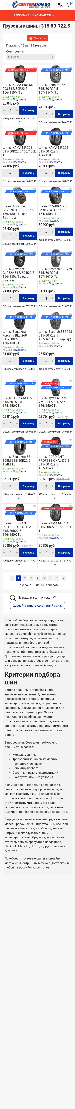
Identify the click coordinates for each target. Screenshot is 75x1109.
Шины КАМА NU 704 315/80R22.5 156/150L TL (55, 527)
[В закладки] (34, 67)
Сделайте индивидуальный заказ (37, 605)
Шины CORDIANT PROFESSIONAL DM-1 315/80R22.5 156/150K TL (18, 529)
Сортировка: (15, 51)
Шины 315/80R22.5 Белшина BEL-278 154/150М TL (53, 210)
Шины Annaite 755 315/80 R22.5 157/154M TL (52, 88)
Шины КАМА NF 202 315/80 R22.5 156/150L (53, 151)
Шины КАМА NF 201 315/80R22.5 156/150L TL (19, 151)
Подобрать (19, 99)
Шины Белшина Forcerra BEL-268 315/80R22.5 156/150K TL (15, 337)
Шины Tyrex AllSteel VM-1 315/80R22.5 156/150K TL (53, 402)
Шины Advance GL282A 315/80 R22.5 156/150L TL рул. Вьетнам (18, 274)
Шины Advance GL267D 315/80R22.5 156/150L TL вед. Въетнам (18, 212)
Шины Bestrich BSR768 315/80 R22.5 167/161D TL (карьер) (55, 335)
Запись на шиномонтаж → (34, 15)
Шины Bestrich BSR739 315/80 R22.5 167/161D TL (55, 272)
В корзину (28, 110)
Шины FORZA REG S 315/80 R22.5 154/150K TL (17, 402)
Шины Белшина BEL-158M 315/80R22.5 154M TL (18, 460)
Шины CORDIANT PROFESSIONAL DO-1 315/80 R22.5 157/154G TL (54, 462)
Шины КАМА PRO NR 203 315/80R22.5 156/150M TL (18, 88)
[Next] (63, 578)
